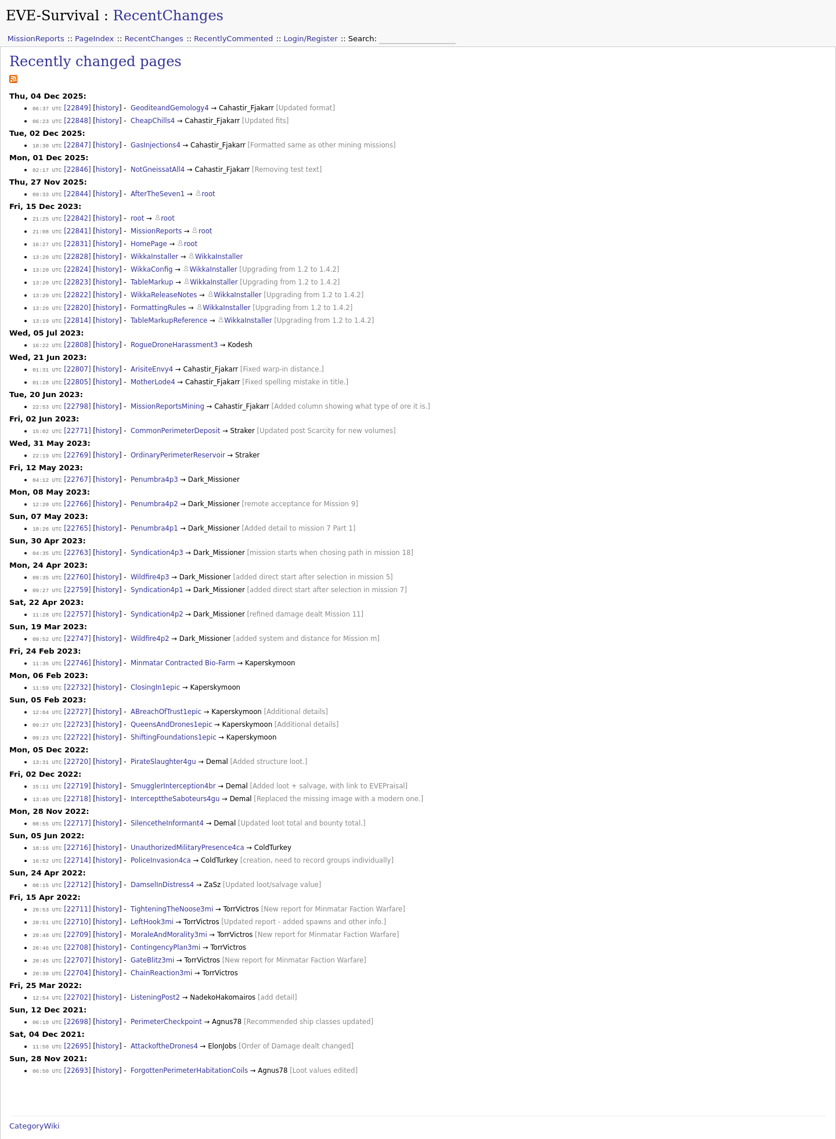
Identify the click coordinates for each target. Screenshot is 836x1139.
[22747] (77, 623)
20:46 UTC (47, 923)
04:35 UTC (47, 539)
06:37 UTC (47, 108)
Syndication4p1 (157, 575)
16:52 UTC (47, 838)
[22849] (77, 108)
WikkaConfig (152, 264)
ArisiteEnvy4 (152, 360)
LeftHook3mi (152, 898)
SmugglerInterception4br (173, 766)
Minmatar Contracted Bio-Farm (183, 647)
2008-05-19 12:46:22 (129, 1119)
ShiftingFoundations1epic (174, 719)
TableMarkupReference (169, 313)
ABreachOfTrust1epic (166, 694)
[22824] (77, 264)
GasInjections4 (156, 144)
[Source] (23, 1119)
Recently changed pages (95, 61)
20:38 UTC (47, 947)
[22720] (77, 742)
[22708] (77, 922)
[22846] (77, 168)
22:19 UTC (47, 444)
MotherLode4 (153, 373)
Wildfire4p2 (150, 623)
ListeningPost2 (155, 971)
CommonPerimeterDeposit (175, 420)
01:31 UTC (47, 361)
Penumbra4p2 (154, 492)
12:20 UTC (47, 492)
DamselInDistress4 (162, 862)
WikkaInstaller (154, 252)
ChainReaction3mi (161, 947)
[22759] (77, 575)
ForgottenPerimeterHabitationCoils (189, 1042)
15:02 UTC (47, 420)
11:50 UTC (47, 1018)
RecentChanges (168, 16)
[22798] (77, 396)
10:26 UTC (47, 516)
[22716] (77, 826)
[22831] (77, 240)
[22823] (77, 276)
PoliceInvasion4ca (161, 838)
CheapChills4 (153, 120)
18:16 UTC (47, 826)
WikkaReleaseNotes (164, 288)
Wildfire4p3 (150, 563)
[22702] (77, 971)
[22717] (77, 802)
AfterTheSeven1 (158, 192)
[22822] (77, 288)
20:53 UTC (47, 886)
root (208, 192)
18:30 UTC (47, 144)
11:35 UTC (47, 647)
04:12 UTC (47, 468)
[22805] (77, 373)
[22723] (77, 706)
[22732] (77, 670)
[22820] (77, 301)
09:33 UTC (47, 192)
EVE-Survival (52, 16)
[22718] (77, 778)
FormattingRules (158, 301)
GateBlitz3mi (152, 935)
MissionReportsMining (167, 396)
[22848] (77, 120)
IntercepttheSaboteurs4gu (175, 778)
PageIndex (94, 38)
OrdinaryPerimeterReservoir (178, 444)
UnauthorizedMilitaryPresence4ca (187, 826)
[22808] (77, 337)
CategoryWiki (34, 1097)
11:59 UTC (47, 671)
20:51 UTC (47, 898)
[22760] (77, 563)
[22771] (77, 420)
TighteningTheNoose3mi (172, 886)
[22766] (77, 492)
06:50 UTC (47, 1042)
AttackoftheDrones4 (164, 1018)
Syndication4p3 (157, 539)
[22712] (77, 862)
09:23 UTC (47, 719)
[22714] (77, 838)
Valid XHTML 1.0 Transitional (677, 1133)
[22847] (77, 144)
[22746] (77, 647)
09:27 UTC (47, 575)
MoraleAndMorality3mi (169, 910)
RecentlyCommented (233, 38)
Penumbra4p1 (154, 515)
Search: (363, 38)
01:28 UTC (47, 373)
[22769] (77, 444)
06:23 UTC (47, 120)
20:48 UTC (47, 910)
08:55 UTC (47, 802)
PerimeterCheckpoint (166, 994)
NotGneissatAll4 (158, 168)
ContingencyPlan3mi (165, 922)
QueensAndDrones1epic (171, 706)
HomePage (149, 240)
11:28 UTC (47, 599)
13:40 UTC (47, 779)
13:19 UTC (47, 313)
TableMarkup (152, 276)
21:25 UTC (47, 215)
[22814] (77, 313)
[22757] (77, 599)
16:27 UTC (47, 240)
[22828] (77, 252)
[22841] (77, 228)
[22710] (77, 898)
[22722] (77, 719)
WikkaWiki (816, 1133)
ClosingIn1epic (155, 670)
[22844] (77, 192)
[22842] (77, 215)
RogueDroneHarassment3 (174, 337)
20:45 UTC (47, 935)
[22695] (77, 1018)
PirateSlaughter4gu (163, 742)
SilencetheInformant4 (167, 802)
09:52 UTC (47, 623)
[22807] (77, 360)
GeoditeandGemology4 (170, 108)
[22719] (77, 766)
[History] (67, 1119)
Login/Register (311, 38)
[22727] (77, 694)
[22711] (77, 886)
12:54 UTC (47, 971)
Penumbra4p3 (154, 468)
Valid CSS (742, 1133)
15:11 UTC (47, 766)
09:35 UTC (47, 563)
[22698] (77, 994)
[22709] (77, 910)
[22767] (77, 468)
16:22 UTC (47, 337)
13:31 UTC (47, 743)
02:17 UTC (47, 168)
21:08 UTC (47, 228)
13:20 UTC (47, 252)
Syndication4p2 (157, 599)
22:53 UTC (47, 397)
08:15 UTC (47, 862)
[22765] (77, 515)
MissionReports (36, 38)
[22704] (77, 947)
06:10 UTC (47, 995)
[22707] (77, 935)
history (107, 108)
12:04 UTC (47, 694)
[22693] (77, 1042)
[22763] (77, 539)
